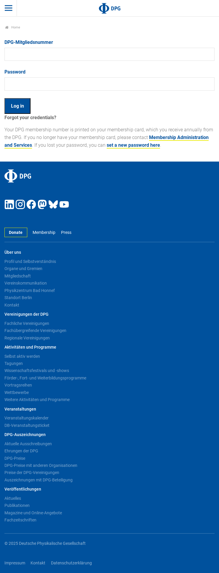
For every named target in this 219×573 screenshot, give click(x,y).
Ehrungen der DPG (21, 450)
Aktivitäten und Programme (30, 347)
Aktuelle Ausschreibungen (28, 443)
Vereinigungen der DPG (26, 314)
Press (66, 232)
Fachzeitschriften (20, 520)
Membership (44, 232)
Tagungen (13, 363)
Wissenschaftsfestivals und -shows (36, 370)
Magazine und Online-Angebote (33, 512)
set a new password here (133, 145)
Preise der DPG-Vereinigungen (31, 472)
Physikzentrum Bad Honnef (29, 290)
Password (14, 72)
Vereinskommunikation (25, 283)
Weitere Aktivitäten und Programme (37, 399)
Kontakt (11, 305)
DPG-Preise (14, 458)
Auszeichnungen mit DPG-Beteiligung (38, 480)
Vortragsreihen (18, 385)
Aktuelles (12, 498)
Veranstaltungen (20, 409)
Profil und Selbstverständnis (30, 261)
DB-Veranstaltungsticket (26, 425)
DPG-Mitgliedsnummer (28, 42)
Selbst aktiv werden (22, 356)
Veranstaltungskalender (26, 418)
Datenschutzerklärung (71, 563)
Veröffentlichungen (22, 489)
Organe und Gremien (23, 268)
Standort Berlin (18, 297)
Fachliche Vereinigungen (26, 323)
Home (12, 27)
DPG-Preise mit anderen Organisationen (40, 465)
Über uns (12, 252)
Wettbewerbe (16, 392)
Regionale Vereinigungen (27, 338)
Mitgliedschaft (17, 276)
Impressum (14, 563)
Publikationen (17, 505)
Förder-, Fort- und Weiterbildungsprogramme (45, 378)
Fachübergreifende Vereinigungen (35, 330)
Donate (16, 232)
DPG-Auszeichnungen (25, 434)
